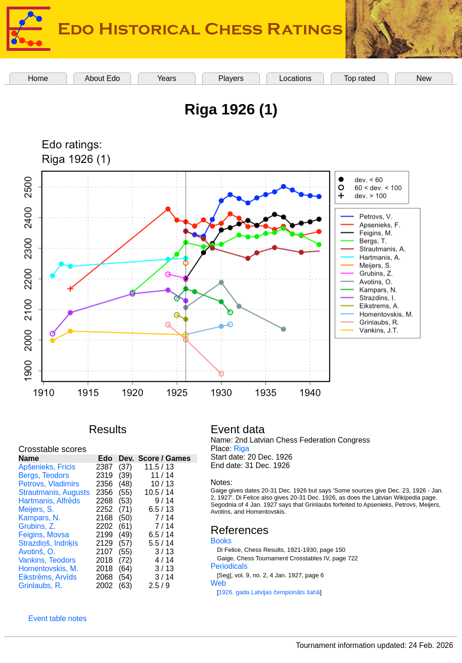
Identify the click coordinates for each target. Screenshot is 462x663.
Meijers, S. (36, 509)
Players (230, 78)
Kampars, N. (39, 518)
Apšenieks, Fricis (46, 467)
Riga (241, 449)
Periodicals (229, 566)
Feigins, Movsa (43, 535)
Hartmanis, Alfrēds (49, 501)
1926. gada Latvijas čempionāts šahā (269, 592)
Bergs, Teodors (43, 475)
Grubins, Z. (37, 526)
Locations (295, 78)
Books (221, 541)
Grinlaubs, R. (40, 586)
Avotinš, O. (36, 552)
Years (166, 78)
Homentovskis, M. (48, 569)
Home (38, 78)
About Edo (102, 78)
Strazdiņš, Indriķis (48, 543)
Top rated (360, 78)
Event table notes (57, 618)
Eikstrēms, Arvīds (47, 577)
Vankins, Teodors (46, 560)
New (423, 78)
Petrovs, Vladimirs (48, 484)
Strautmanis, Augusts (54, 492)
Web (218, 583)
